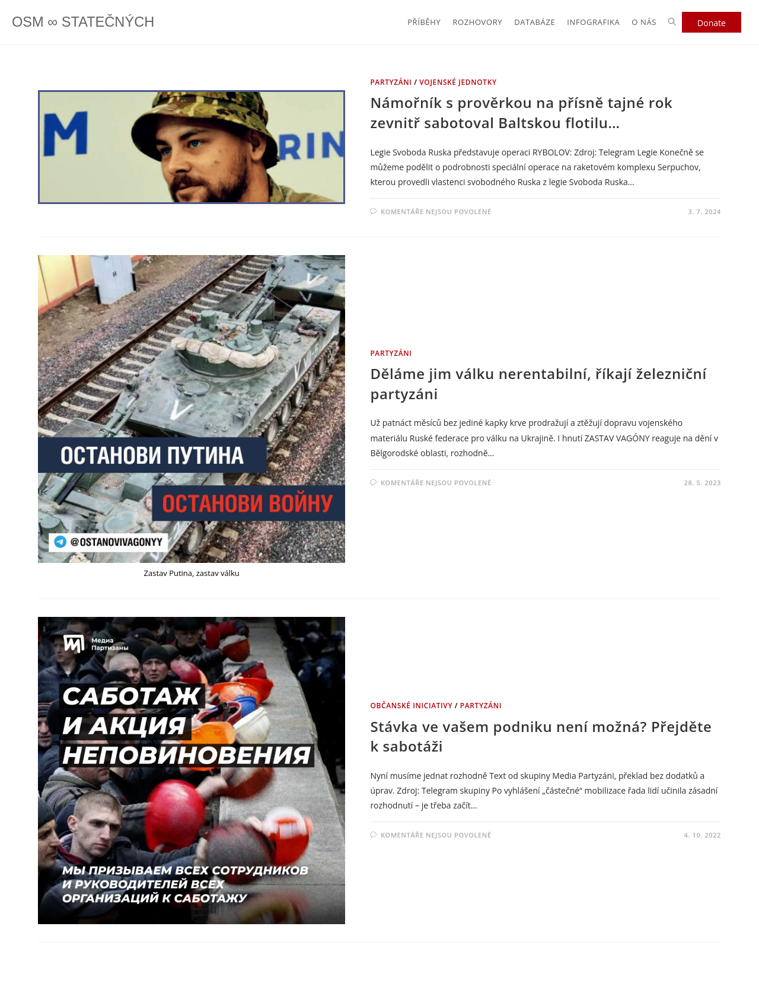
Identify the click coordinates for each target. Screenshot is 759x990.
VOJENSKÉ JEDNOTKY (457, 82)
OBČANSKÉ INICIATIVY (411, 706)
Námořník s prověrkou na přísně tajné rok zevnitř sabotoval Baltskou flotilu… (521, 112)
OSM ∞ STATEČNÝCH (84, 22)
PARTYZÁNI (391, 82)
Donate (711, 22)
